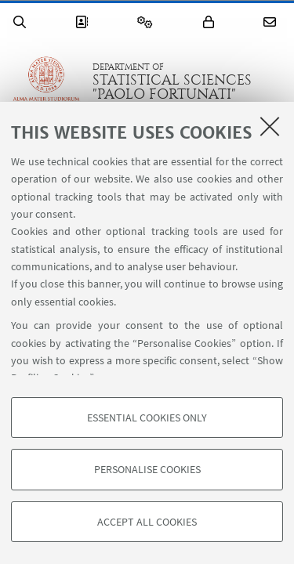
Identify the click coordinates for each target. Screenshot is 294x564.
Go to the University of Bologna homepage (46, 81)
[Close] (269, 126)
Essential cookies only (147, 417)
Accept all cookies (147, 522)
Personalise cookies (147, 469)
